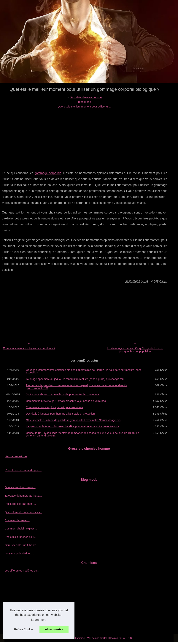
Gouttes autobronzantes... (20, 487)
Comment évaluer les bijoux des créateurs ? (29, 348)
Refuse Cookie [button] (23, 629)
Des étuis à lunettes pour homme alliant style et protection (60, 413)
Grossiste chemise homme (86, 97)
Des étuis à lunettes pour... (20, 536)
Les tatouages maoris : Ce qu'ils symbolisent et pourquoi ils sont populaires (135, 350)
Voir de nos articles (16, 456)
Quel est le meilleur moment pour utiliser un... (85, 106)
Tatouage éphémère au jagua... (23, 495)
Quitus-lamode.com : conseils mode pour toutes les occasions (62, 394)
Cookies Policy (117, 638)
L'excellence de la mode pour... (23, 470)
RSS (129, 638)
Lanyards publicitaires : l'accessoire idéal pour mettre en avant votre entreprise (72, 426)
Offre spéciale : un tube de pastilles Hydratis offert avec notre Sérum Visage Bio (73, 420)
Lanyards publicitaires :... (19, 553)
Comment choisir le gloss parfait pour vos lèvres (54, 407)
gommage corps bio (47, 173)
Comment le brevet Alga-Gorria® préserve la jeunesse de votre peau (66, 401)
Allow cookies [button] (54, 629)
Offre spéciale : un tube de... (21, 545)
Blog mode (84, 101)
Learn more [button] (38, 619)
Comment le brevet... (17, 520)
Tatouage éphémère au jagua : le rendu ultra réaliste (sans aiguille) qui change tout (75, 379)
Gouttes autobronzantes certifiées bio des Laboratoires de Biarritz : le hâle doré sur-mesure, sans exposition (84, 371)
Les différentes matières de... (22, 570)
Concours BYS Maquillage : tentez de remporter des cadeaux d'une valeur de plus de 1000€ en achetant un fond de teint (82, 434)
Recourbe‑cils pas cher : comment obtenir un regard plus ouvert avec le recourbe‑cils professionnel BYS (76, 386)
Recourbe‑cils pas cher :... (20, 503)
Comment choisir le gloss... (21, 528)
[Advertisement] (84, 137)
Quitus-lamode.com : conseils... (23, 512)
